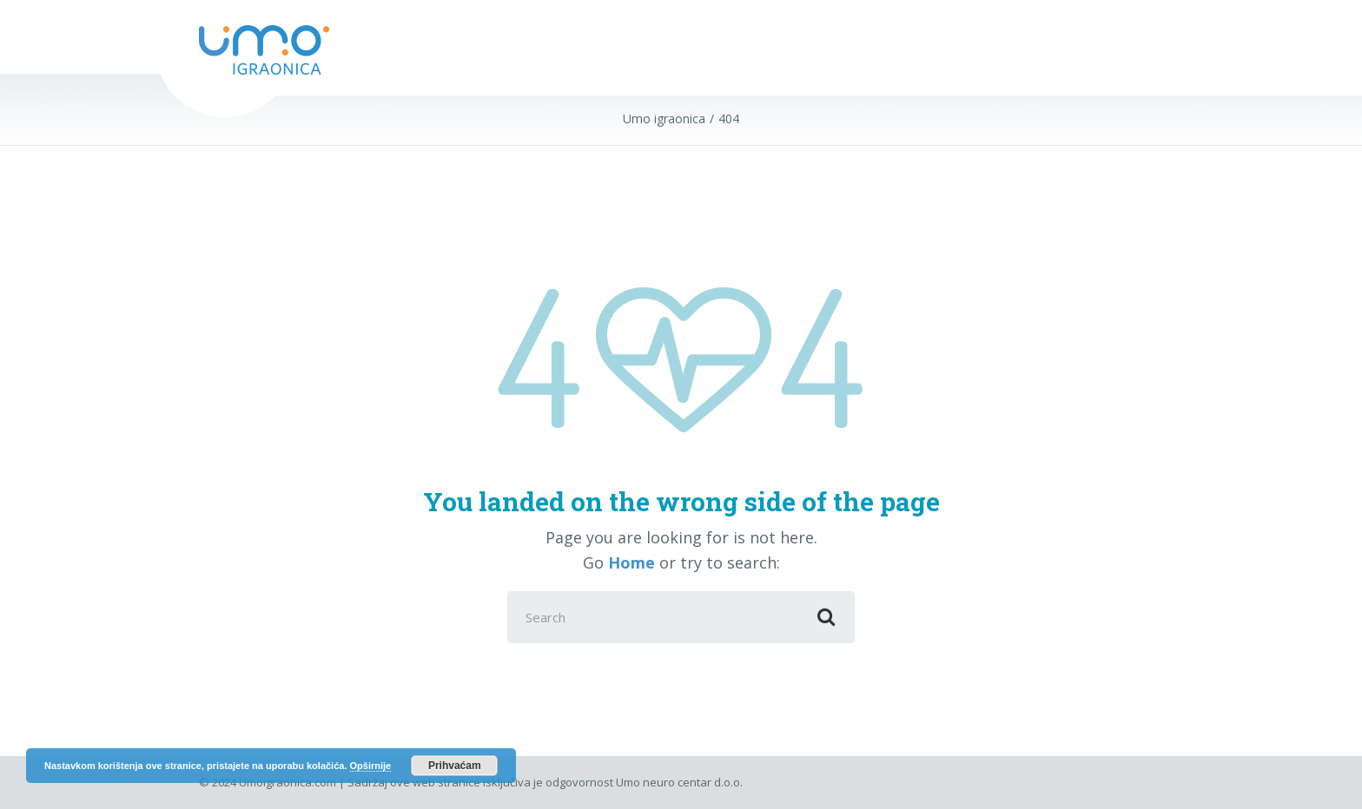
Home (631, 562)
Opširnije (371, 765)
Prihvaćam (454, 766)
